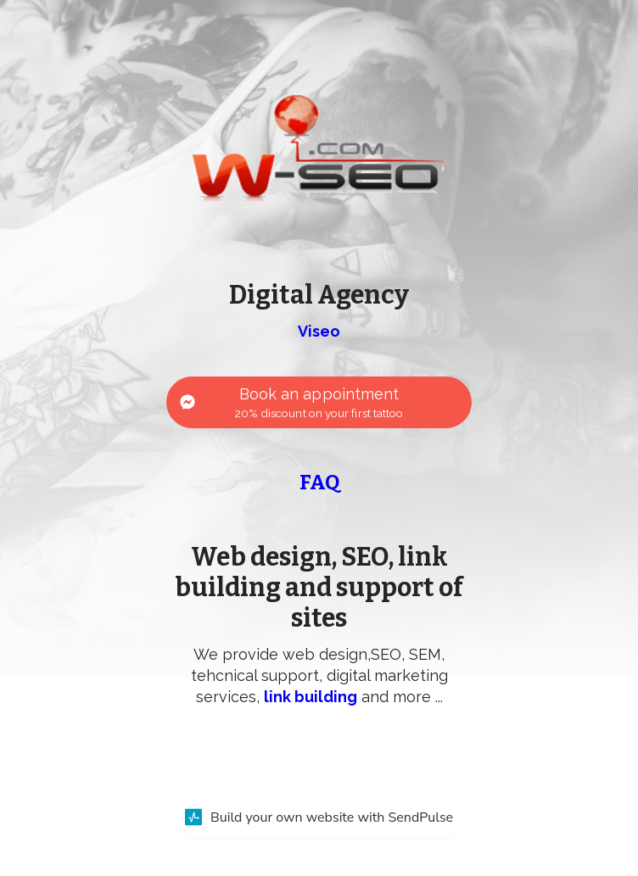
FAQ (319, 482)
